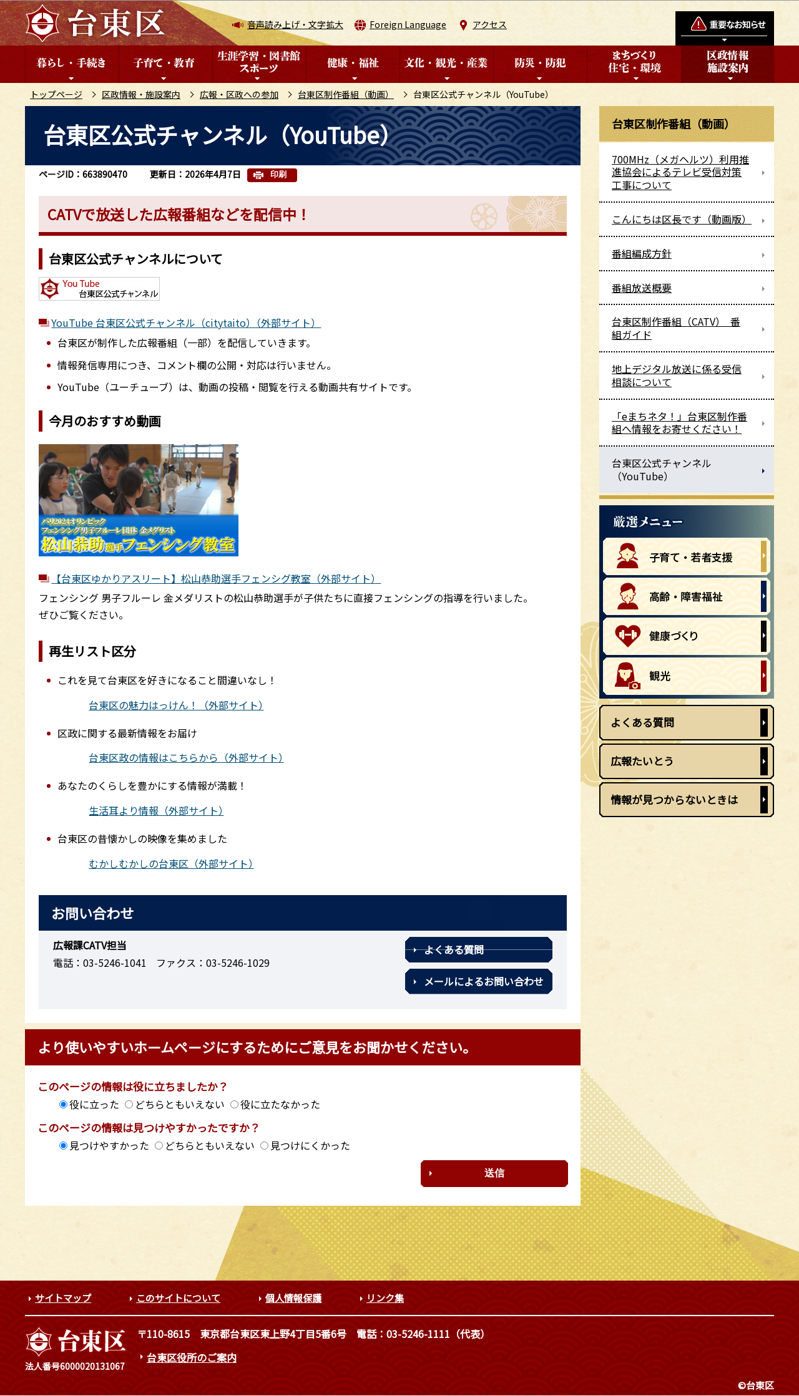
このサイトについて (178, 1297)
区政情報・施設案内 (141, 94)
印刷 (278, 174)
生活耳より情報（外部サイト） (156, 810)
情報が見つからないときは (674, 799)
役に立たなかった (280, 1104)
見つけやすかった (109, 1145)
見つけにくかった (310, 1145)
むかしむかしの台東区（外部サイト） (171, 863)
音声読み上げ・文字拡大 (295, 24)
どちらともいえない (180, 1104)
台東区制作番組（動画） (346, 94)
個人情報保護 (293, 1297)
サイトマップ (63, 1297)
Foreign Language (408, 24)
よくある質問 (454, 949)
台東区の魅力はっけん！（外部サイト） (176, 704)
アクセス (490, 24)
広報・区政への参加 (239, 94)
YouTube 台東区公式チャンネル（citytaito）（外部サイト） (186, 322)
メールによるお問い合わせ (484, 981)
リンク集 (385, 1297)
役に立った (94, 1104)
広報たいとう (642, 760)
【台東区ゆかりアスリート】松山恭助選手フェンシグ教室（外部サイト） (216, 578)
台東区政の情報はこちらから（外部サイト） (186, 757)
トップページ (56, 94)
